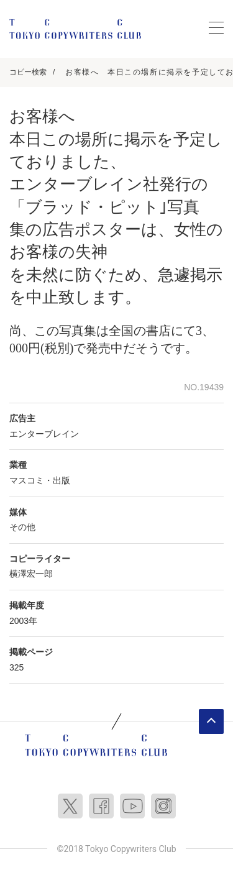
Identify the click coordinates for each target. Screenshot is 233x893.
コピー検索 (28, 72)
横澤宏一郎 (31, 574)
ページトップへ (211, 721)
